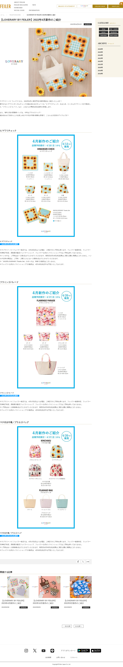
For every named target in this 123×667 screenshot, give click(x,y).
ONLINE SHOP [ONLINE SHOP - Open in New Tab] (100, 6)
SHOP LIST (115, 6)
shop (103, 29)
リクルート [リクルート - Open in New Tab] (74, 657)
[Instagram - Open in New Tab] (26, 650)
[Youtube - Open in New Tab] (43, 650)
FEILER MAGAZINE (15, 15)
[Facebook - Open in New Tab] (78, 561)
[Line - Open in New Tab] (52, 650)
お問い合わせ (60, 657)
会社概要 (48, 657)
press (103, 32)
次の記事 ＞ (78, 626)
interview (103, 35)
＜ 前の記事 (66, 626)
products (114, 32)
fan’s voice (113, 35)
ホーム (2, 15)
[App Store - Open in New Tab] (96, 650)
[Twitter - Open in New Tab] (34, 650)
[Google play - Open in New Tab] (83, 650)
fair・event (114, 29)
